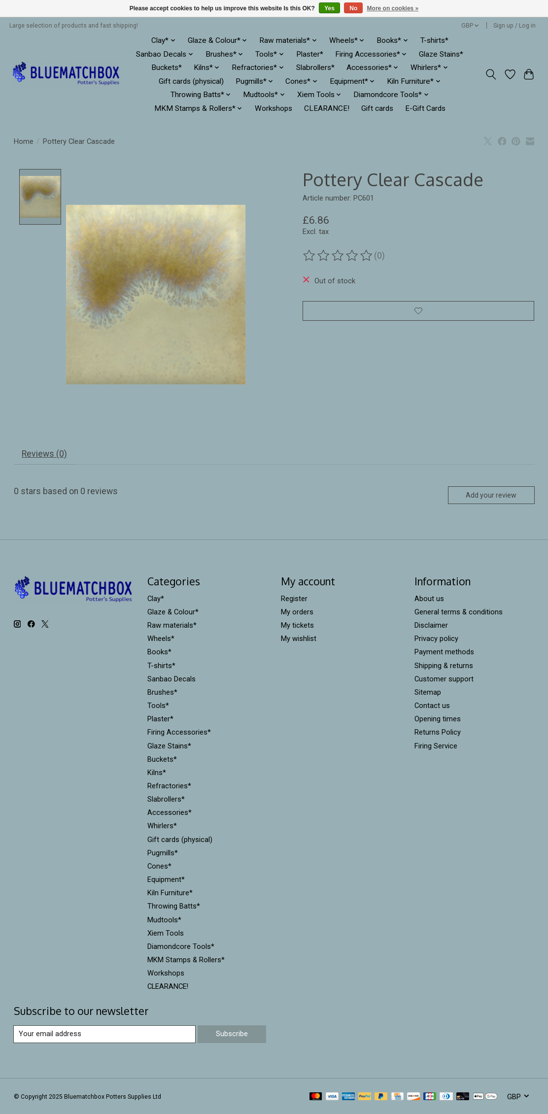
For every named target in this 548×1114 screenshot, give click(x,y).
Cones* (159, 866)
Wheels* (160, 639)
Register (294, 599)
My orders (297, 612)
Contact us (432, 706)
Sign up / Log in (514, 25)
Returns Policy (437, 732)
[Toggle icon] (490, 74)
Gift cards (377, 108)
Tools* (158, 706)
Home (24, 141)
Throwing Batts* (173, 906)
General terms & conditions (458, 612)
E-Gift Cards (425, 108)
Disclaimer (431, 625)
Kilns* (156, 773)
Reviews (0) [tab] (44, 454)
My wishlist (298, 639)
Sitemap (427, 692)
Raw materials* (172, 625)
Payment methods (444, 652)
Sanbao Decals (171, 679)
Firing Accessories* (179, 732)
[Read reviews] (339, 255)
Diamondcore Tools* (180, 947)
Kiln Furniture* (170, 893)
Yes (329, 8)
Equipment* (166, 880)
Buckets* (166, 67)
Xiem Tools (165, 933)
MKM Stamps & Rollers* (186, 960)
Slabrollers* (315, 67)
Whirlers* (162, 826)
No (353, 8)
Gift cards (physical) (191, 81)
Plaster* (309, 54)
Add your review (491, 496)
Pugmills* (162, 853)
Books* (159, 652)
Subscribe (232, 1034)
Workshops (273, 108)
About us (429, 599)
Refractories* (169, 786)
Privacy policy (436, 639)
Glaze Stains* (441, 54)
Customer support (444, 679)
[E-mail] (105, 1035)
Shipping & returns (443, 666)
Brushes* (162, 692)
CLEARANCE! (326, 108)
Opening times (437, 719)
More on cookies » (393, 8)
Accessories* (169, 813)
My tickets (297, 625)
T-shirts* (434, 40)
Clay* (155, 599)
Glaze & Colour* (173, 612)
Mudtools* (164, 919)
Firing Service (435, 746)
